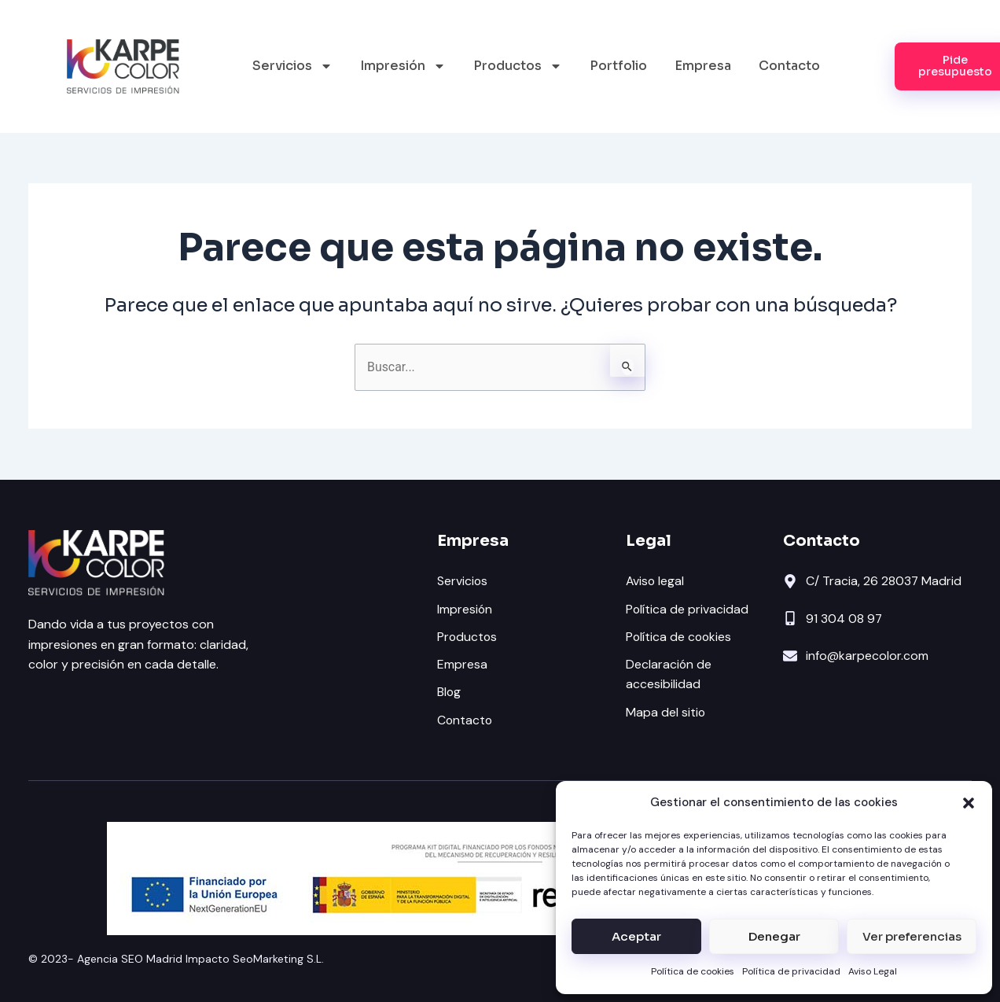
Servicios (292, 66)
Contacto (789, 65)
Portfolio (618, 65)
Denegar (774, 936)
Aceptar (636, 936)
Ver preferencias (911, 936)
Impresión (403, 66)
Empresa (703, 65)
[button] (968, 803)
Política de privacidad (791, 971)
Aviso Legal (872, 971)
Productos (517, 66)
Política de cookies (692, 971)
